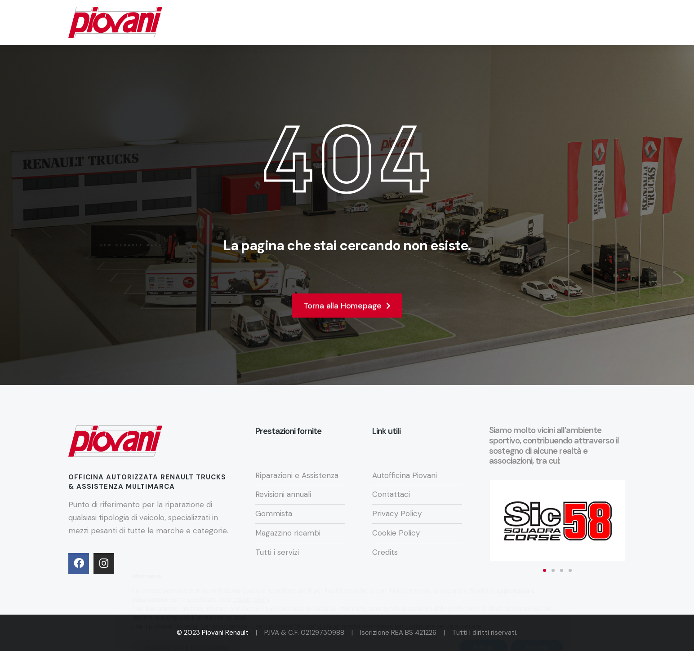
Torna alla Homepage (347, 308)
